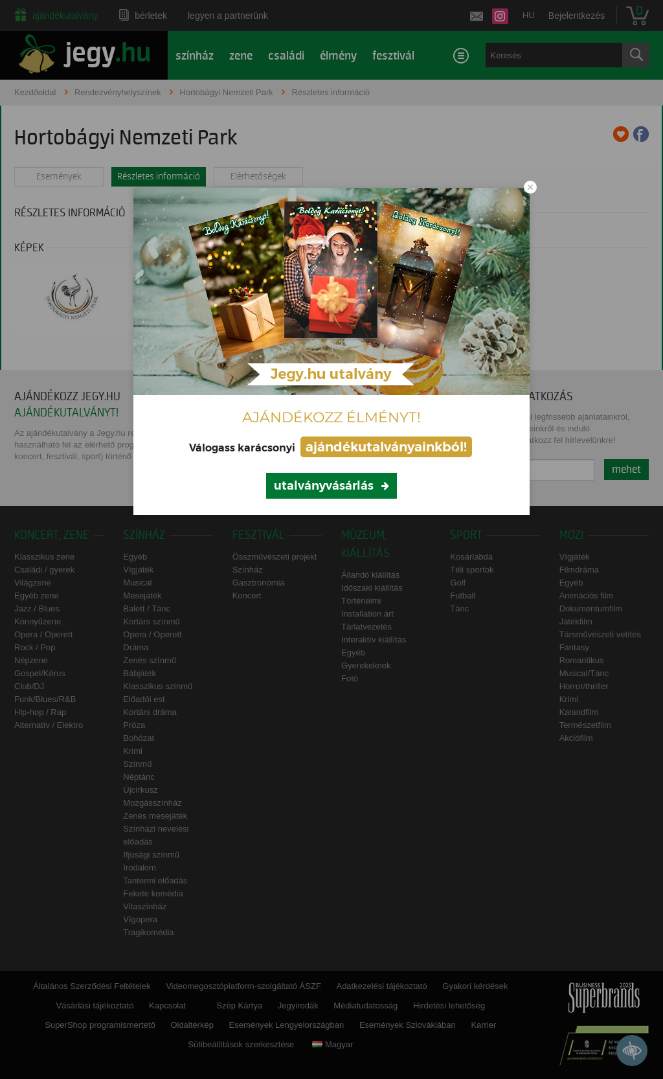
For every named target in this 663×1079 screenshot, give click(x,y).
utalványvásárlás (324, 486)
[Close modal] (530, 187)
